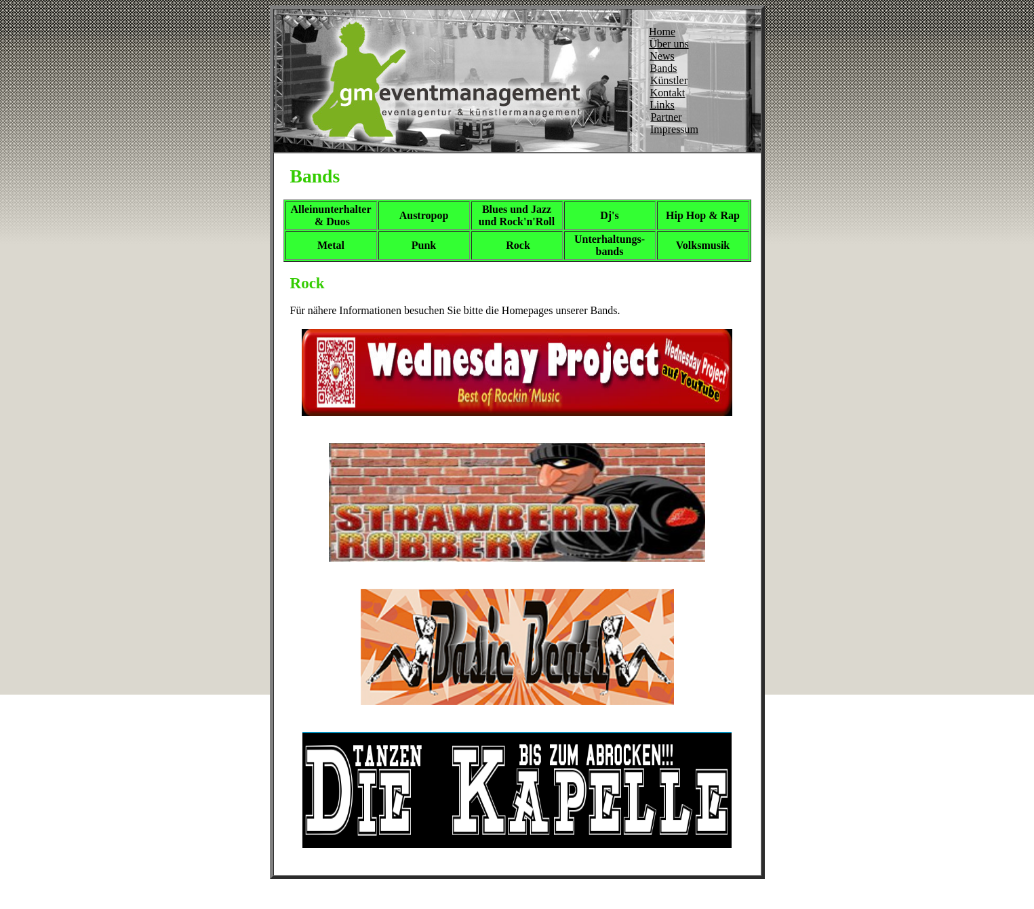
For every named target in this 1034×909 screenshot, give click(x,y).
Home (662, 31)
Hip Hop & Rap (703, 215)
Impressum (674, 129)
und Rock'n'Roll (517, 221)
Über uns (668, 44)
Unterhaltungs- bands (609, 245)
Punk (424, 245)
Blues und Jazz (516, 209)
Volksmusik (703, 245)
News (662, 56)
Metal (330, 245)
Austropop (424, 215)
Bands (663, 68)
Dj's (609, 215)
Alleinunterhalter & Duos (330, 215)
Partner (665, 117)
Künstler (669, 80)
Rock (518, 245)
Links (662, 105)
